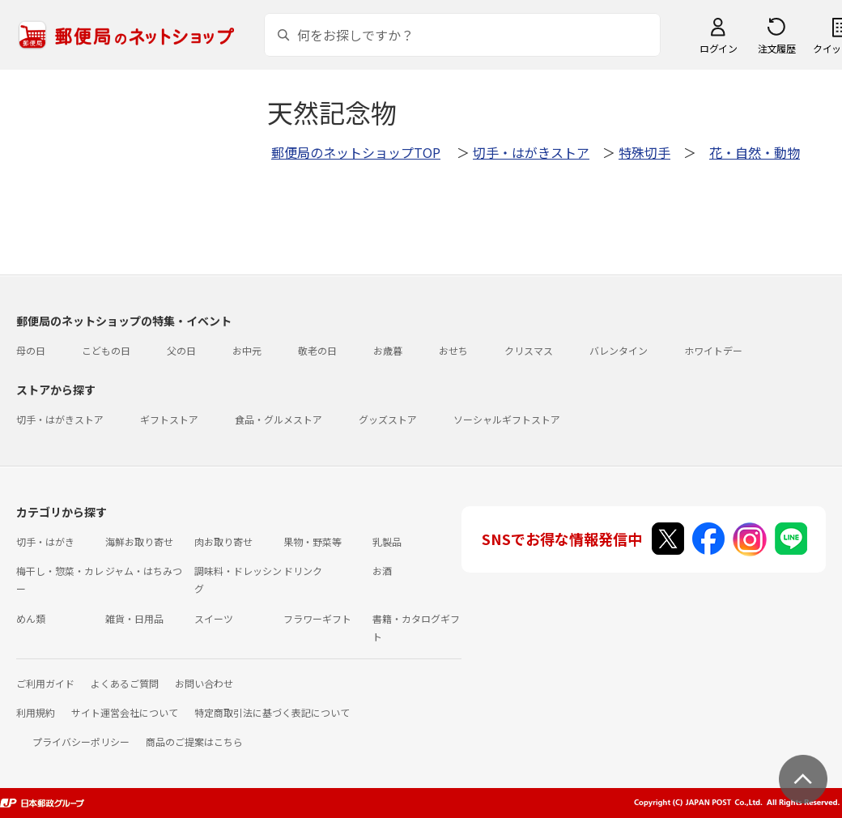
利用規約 (35, 712)
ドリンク (302, 570)
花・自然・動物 (754, 152)
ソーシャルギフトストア (506, 419)
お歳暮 (387, 350)
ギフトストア (169, 419)
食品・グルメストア (278, 419)
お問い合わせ (204, 683)
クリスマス (528, 350)
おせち (453, 350)
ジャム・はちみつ (143, 570)
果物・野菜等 (312, 541)
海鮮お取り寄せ (139, 541)
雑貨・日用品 (134, 618)
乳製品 (387, 541)
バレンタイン (618, 350)
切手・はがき (45, 541)
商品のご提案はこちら (194, 741)
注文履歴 (776, 48)
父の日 (181, 350)
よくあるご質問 (125, 683)
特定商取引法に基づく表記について (272, 712)
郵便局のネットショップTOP (355, 152)
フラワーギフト (317, 618)
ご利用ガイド (45, 683)
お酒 (382, 570)
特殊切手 (644, 152)
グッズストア (388, 419)
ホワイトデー (713, 350)
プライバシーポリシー (81, 741)
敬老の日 (317, 350)
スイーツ (213, 618)
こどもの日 (106, 350)
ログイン (718, 48)
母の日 (30, 350)
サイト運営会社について (124, 712)
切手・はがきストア (531, 152)
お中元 (247, 350)
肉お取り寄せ (223, 541)
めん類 (30, 618)
